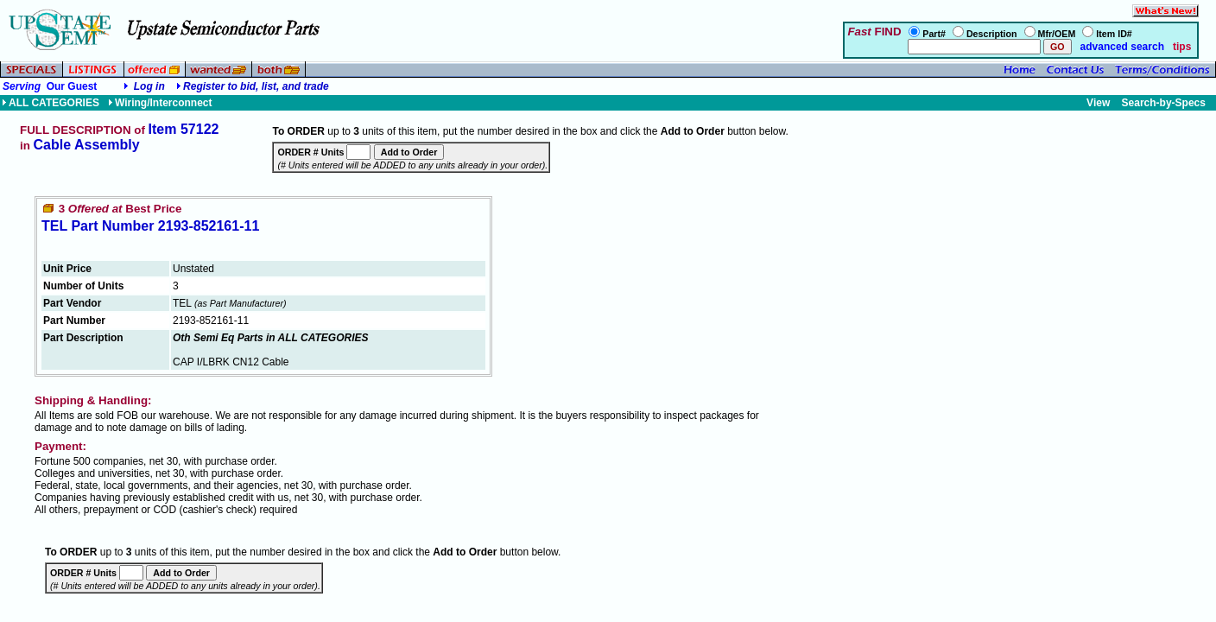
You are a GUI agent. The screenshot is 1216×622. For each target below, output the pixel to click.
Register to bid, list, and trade (256, 86)
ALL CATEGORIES (50, 103)
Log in (149, 86)
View (1098, 103)
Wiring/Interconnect (160, 103)
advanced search (1120, 47)
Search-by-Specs (1164, 103)
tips (1182, 47)
